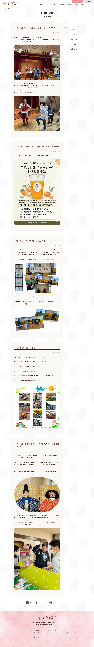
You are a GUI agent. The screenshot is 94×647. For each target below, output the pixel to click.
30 (50, 603)
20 (46, 603)
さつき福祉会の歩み (37, 635)
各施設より (74, 49)
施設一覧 (78, 4)
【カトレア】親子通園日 (24, 348)
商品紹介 (70, 4)
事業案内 (62, 4)
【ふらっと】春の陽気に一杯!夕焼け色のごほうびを (36, 146)
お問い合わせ (88, 1)
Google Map (58, 622)
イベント (74, 34)
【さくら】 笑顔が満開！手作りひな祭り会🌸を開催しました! (40, 445)
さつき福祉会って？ (51, 4)
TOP (41, 4)
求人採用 (74, 44)
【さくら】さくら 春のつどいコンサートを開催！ (35, 28)
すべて (74, 24)
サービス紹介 (50, 635)
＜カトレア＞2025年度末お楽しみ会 (30, 240)
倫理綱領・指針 (36, 632)
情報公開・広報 (36, 637)
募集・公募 (74, 39)
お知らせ (86, 4)
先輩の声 (66, 632)
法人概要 (35, 634)
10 (43, 603)
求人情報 (77, 1)
